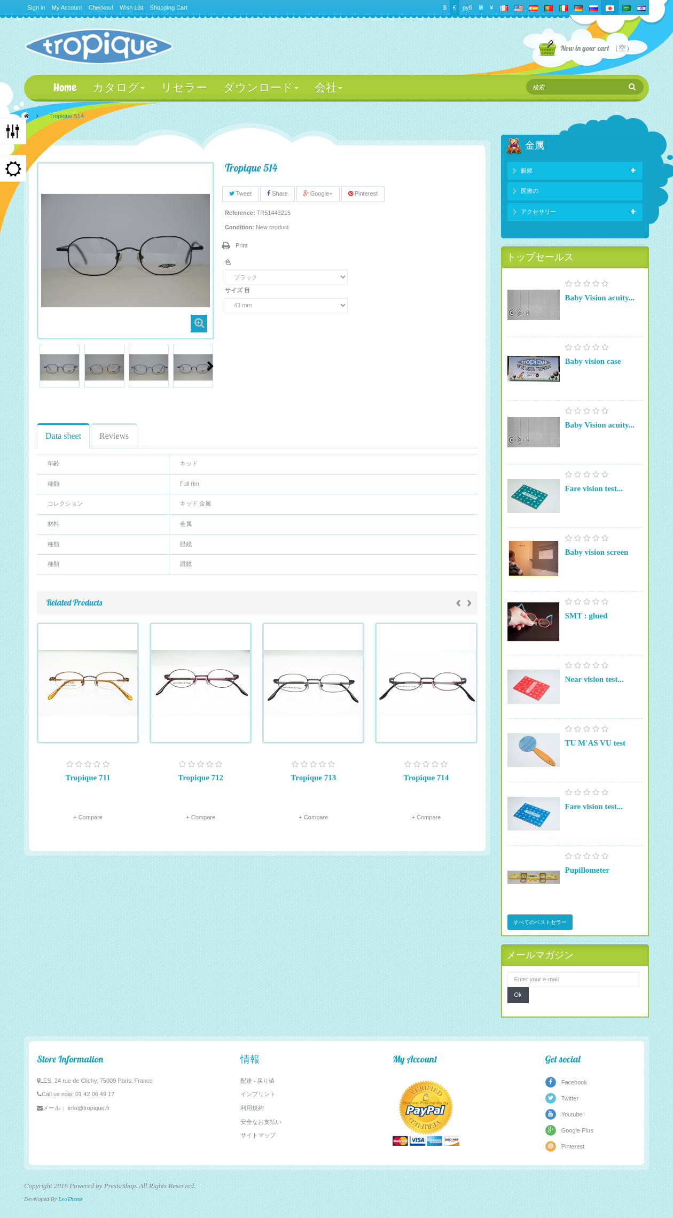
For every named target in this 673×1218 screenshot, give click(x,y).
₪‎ (481, 7)
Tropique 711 (88, 777)
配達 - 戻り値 (257, 1080)
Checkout (101, 7)
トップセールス (540, 257)
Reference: (240, 213)
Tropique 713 (313, 777)
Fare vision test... (594, 488)
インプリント (258, 1094)
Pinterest (363, 193)
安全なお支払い (260, 1122)
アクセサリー (538, 211)
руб (467, 7)
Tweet (240, 193)
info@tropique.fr (88, 1108)
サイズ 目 (238, 290)
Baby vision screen (597, 552)
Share (277, 193)
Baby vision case (593, 361)
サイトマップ (258, 1135)
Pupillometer (587, 870)
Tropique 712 (200, 777)
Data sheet (63, 435)
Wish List (132, 7)
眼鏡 (527, 170)
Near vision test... (594, 679)
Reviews (114, 435)
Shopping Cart (168, 7)
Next (210, 366)
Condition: (239, 227)
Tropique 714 (426, 777)
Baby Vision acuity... (600, 297)
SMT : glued (586, 615)
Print (242, 245)
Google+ (318, 193)
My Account (67, 7)
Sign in (36, 7)
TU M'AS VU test (595, 743)
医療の (529, 191)
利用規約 (252, 1108)
